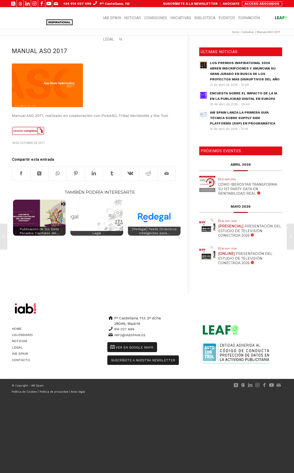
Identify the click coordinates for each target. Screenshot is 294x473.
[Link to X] (13, 3)
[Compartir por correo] (167, 173)
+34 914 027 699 (77, 3)
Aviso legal (78, 391)
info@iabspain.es (129, 335)
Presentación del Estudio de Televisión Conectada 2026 (249, 230)
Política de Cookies (24, 391)
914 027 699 (124, 329)
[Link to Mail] (55, 3)
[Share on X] (40, 173)
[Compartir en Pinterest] (76, 173)
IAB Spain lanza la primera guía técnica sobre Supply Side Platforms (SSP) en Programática (242, 117)
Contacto (21, 360)
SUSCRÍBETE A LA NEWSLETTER (190, 3)
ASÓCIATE (231, 3)
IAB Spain (20, 353)
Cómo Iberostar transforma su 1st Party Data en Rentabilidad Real (247, 189)
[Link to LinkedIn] (27, 3)
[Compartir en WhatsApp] (58, 173)
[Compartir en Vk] (130, 173)
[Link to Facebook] (41, 3)
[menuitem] (190, 3)
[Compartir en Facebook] (21, 173)
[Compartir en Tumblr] (112, 173)
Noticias (19, 341)
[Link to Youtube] (48, 3)
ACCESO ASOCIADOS (261, 3)
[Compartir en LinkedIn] (94, 173)
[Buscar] (120, 39)
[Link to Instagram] (34, 3)
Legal (17, 347)
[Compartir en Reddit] (148, 173)
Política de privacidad (54, 391)
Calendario (22, 335)
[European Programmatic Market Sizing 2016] (3, 237)
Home (17, 329)
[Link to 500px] (20, 3)
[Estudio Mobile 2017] (290, 237)
